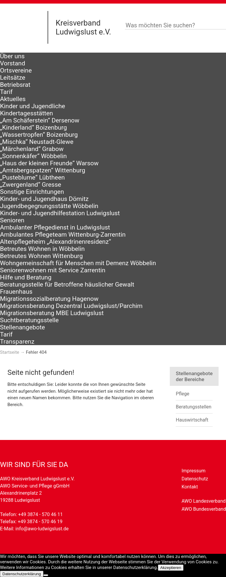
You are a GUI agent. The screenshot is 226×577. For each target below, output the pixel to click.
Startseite (9, 352)
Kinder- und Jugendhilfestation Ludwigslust (60, 213)
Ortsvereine (16, 70)
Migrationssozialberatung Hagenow (49, 298)
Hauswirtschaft (192, 420)
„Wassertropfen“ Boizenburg (39, 134)
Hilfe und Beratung (25, 277)
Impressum (193, 471)
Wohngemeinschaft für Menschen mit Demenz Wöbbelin (78, 263)
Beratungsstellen (193, 407)
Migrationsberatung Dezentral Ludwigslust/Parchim (71, 305)
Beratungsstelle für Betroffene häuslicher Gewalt (67, 284)
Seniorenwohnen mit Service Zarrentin (52, 270)
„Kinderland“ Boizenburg (33, 127)
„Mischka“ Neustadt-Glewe (36, 141)
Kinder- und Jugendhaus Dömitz (44, 198)
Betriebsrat (15, 84)
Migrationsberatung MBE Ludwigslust (52, 313)
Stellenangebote (22, 327)
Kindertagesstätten (26, 113)
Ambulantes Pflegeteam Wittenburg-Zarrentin (62, 234)
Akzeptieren (170, 567)
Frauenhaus (16, 291)
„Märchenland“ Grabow (32, 148)
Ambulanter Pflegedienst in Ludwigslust (55, 227)
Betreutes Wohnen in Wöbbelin (42, 248)
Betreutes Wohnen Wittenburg (41, 256)
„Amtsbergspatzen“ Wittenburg (42, 170)
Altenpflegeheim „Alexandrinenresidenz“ (55, 241)
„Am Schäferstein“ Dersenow (39, 120)
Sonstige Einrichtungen (32, 191)
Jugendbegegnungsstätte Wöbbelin (49, 206)
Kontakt (189, 487)
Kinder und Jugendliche (32, 106)
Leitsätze (12, 77)
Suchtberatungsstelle (29, 320)
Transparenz (17, 341)
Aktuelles (13, 99)
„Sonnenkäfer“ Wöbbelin (33, 156)
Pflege (182, 394)
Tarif (6, 91)
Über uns (12, 56)
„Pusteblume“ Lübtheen (32, 177)
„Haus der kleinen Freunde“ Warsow (49, 163)
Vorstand (12, 63)
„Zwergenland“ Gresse (30, 184)
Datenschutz (194, 479)
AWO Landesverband (203, 501)
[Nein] (45, 575)
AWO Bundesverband (203, 509)
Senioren (12, 220)
